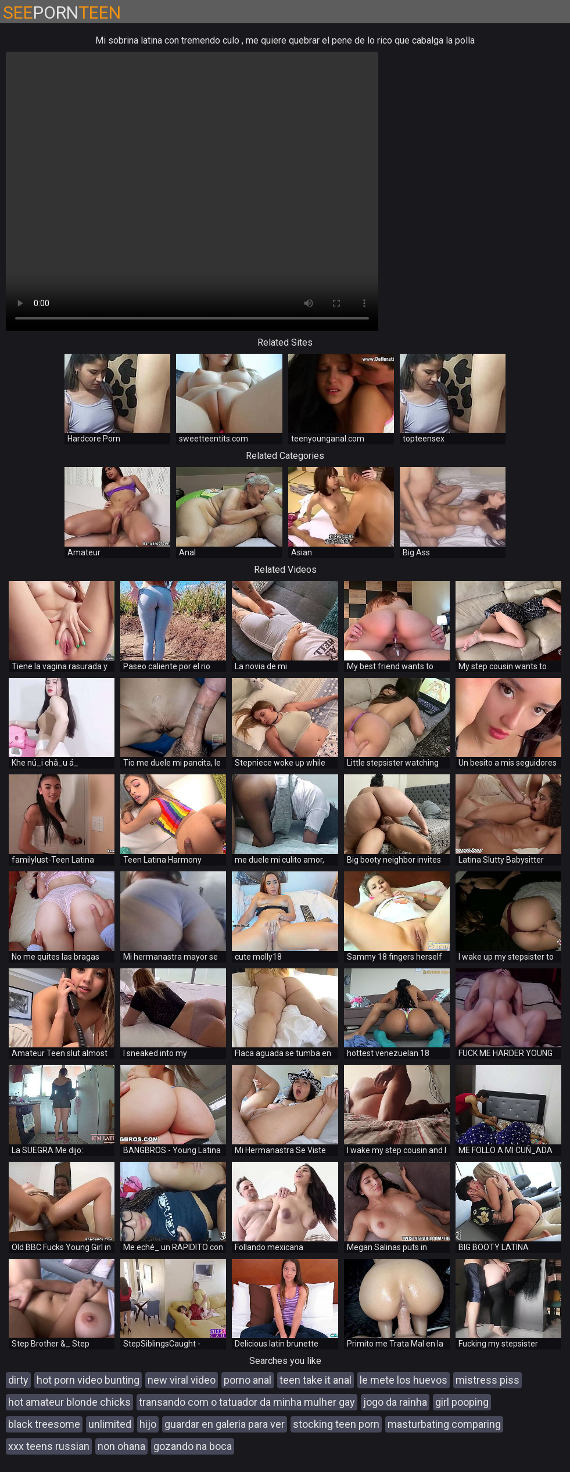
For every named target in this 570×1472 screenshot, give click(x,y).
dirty (18, 1380)
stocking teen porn (336, 1424)
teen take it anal (315, 1380)
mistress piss (487, 1380)
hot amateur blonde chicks (69, 1402)
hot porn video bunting (88, 1380)
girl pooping (462, 1402)
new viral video (182, 1380)
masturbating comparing (444, 1424)
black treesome (44, 1424)
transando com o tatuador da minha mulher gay (247, 1402)
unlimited (109, 1424)
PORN (62, 12)
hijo (147, 1424)
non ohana (121, 1446)
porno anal (247, 1380)
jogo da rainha (395, 1402)
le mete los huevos (403, 1380)
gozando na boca (192, 1446)
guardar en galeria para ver (224, 1424)
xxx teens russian (48, 1446)
